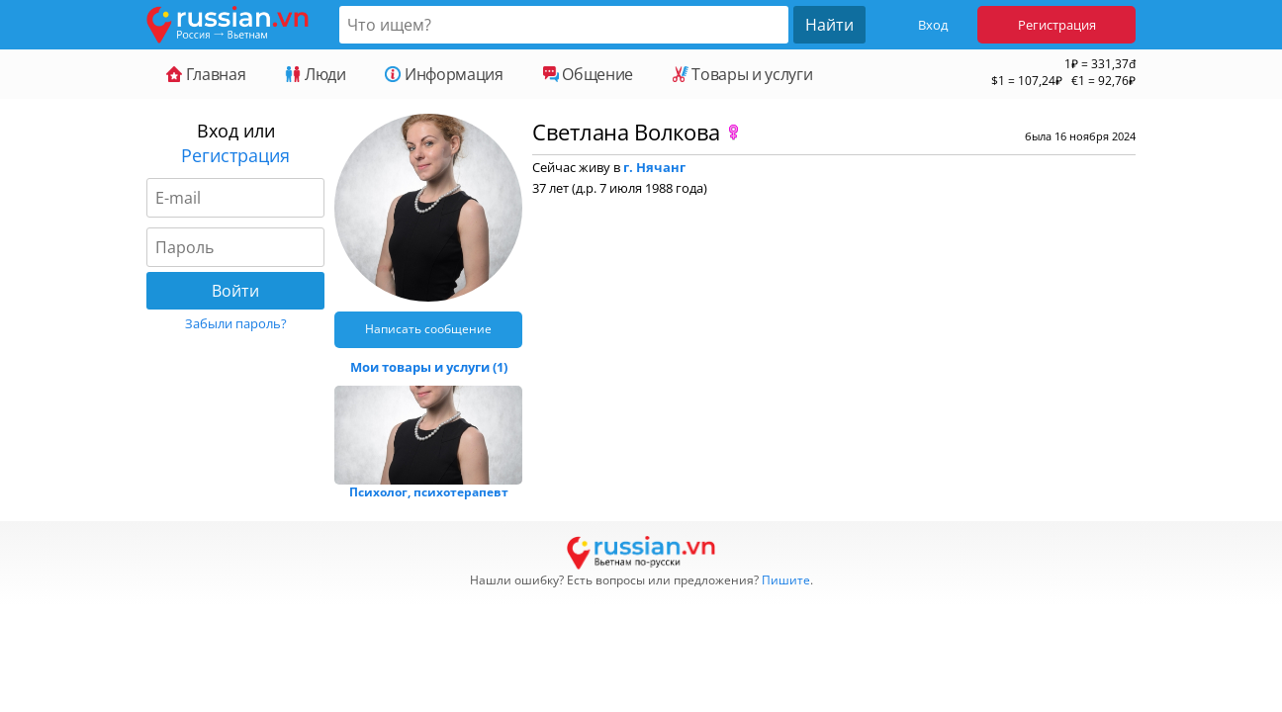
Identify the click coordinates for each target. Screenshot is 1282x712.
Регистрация (1057, 25)
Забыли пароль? (236, 323)
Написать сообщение (428, 328)
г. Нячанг (654, 167)
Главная (205, 74)
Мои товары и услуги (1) (428, 367)
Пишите (786, 580)
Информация (444, 74)
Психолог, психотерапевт (428, 492)
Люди (315, 74)
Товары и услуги (742, 74)
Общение (588, 74)
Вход (933, 25)
